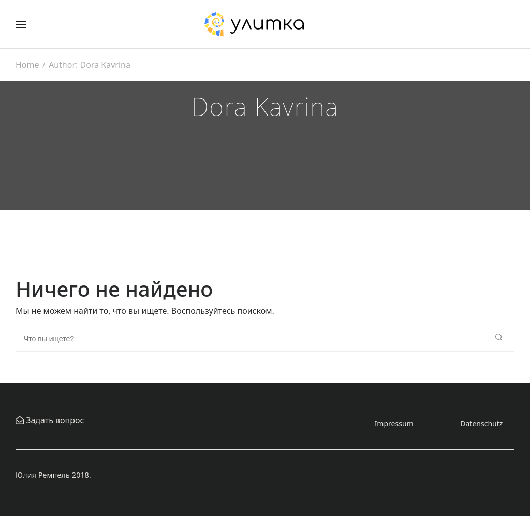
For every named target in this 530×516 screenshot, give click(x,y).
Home (27, 64)
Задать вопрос (54, 420)
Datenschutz (481, 423)
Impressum (394, 423)
